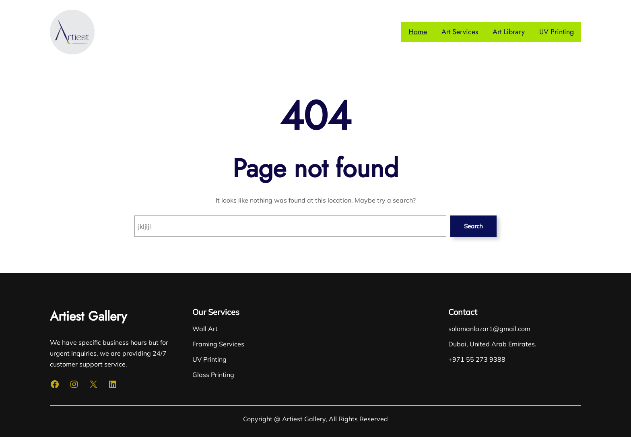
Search (473, 226)
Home (417, 32)
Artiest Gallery (88, 316)
